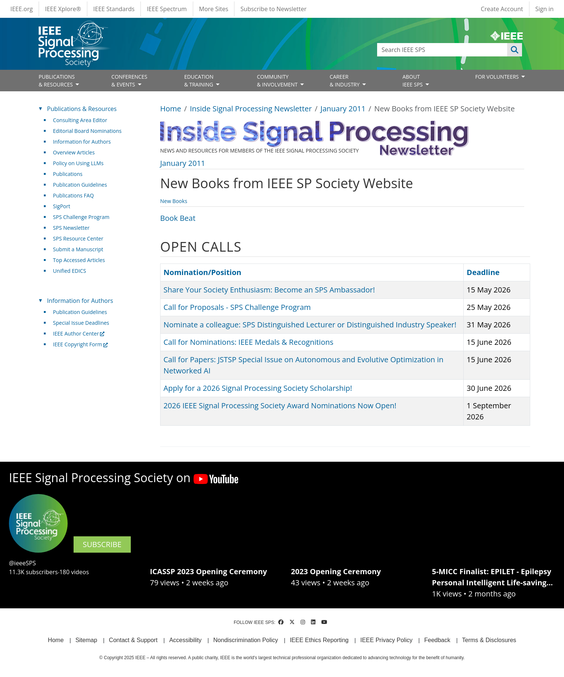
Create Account (502, 9)
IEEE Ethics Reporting (319, 640)
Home (170, 109)
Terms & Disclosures (489, 640)
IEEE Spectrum (167, 9)
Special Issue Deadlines (81, 322)
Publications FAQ (73, 195)
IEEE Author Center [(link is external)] (79, 333)
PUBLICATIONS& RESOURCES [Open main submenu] (57, 80)
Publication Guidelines (80, 184)
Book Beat (177, 218)
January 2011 (343, 109)
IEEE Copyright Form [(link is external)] (80, 344)
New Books (173, 201)
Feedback (437, 640)
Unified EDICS (69, 270)
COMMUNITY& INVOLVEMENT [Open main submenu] (278, 80)
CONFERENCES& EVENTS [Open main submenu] (129, 80)
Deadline (483, 272)
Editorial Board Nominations (87, 130)
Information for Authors (82, 141)
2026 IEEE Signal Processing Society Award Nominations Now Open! (279, 405)
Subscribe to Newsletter (273, 9)
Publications (67, 173)
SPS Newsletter (71, 227)
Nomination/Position (202, 272)
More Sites (213, 9)
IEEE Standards (113, 9)
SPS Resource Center (78, 238)
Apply (514, 49)
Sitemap (86, 640)
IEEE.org (21, 9)
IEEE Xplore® (63, 9)
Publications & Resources (82, 109)
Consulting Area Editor (80, 120)
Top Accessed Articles (79, 260)
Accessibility (185, 640)
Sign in (544, 9)
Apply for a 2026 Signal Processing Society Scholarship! (257, 388)
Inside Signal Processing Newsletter (251, 109)
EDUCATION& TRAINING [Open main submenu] (199, 80)
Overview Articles (74, 152)
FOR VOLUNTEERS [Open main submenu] (497, 76)
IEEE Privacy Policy (386, 640)
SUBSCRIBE (102, 544)
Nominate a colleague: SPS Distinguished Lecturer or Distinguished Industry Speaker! (309, 325)
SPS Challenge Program (81, 216)
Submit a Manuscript (78, 249)
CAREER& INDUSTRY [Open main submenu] (345, 80)
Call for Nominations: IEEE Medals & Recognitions (248, 342)
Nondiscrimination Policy (245, 640)
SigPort (61, 206)
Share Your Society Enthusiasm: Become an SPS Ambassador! (269, 290)
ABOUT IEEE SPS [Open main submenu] (413, 80)
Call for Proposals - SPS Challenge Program (237, 307)
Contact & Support (133, 640)
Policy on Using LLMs (78, 163)
